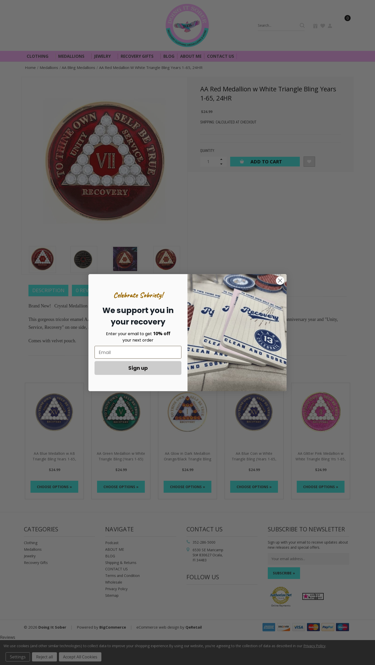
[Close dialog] (280, 280)
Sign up (138, 368)
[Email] (138, 352)
